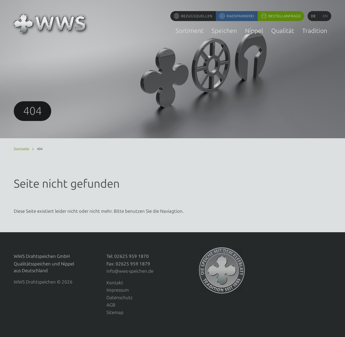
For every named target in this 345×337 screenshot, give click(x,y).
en (325, 16)
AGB (110, 305)
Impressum (117, 290)
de (313, 16)
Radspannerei (240, 16)
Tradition (314, 31)
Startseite (21, 149)
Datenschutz (119, 297)
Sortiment (189, 31)
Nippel (254, 31)
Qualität (282, 31)
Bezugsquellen (196, 16)
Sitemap (114, 312)
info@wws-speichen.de (129, 271)
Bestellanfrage (284, 16)
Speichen (224, 31)
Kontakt (114, 282)
